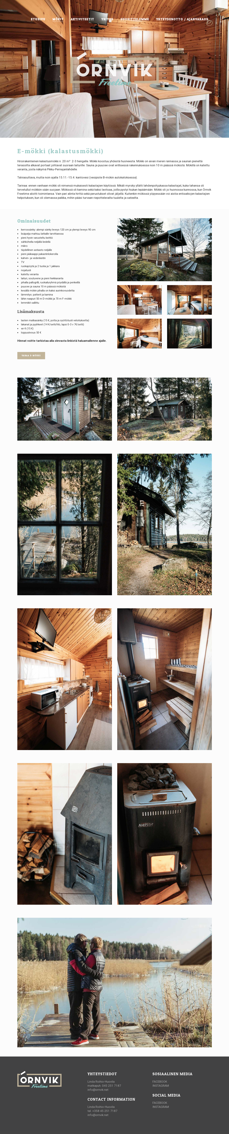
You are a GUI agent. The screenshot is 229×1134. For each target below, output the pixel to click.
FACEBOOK (159, 1081)
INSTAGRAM (160, 1085)
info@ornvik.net (98, 1089)
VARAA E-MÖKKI (31, 355)
